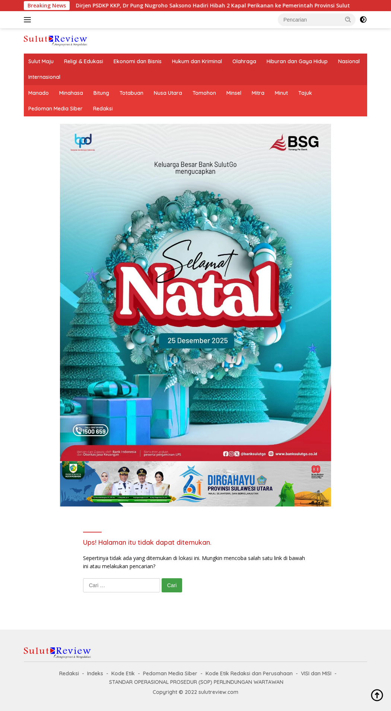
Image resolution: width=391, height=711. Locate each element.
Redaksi (103, 108)
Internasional (44, 77)
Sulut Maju (41, 61)
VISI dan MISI (316, 673)
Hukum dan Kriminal (197, 61)
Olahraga (244, 61)
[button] (348, 19)
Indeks (95, 673)
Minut (281, 93)
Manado (38, 93)
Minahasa (71, 93)
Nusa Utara (168, 93)
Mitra (258, 93)
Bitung (101, 93)
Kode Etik (123, 673)
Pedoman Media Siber (55, 108)
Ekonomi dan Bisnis (138, 61)
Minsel (233, 93)
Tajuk (305, 93)
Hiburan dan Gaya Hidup (297, 61)
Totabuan (131, 93)
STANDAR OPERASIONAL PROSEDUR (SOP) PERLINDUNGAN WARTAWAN (196, 682)
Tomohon (204, 93)
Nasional (349, 61)
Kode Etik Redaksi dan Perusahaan (249, 673)
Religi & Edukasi (83, 61)
